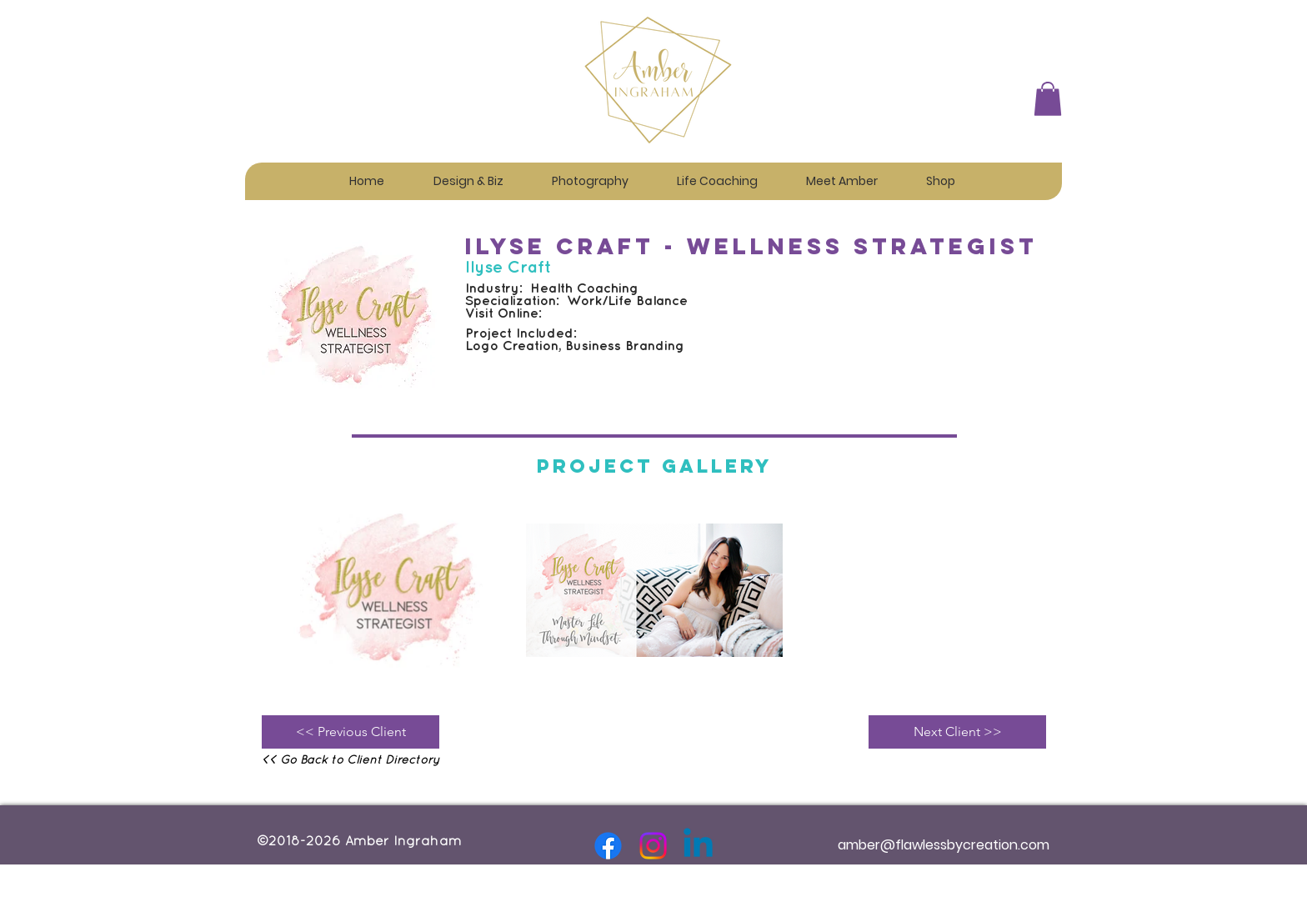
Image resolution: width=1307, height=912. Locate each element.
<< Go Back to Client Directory (350, 760)
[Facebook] (608, 846)
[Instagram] (653, 846)
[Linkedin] (698, 846)
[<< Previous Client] (350, 732)
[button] (468, 174)
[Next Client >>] (957, 732)
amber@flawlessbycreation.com (943, 844)
